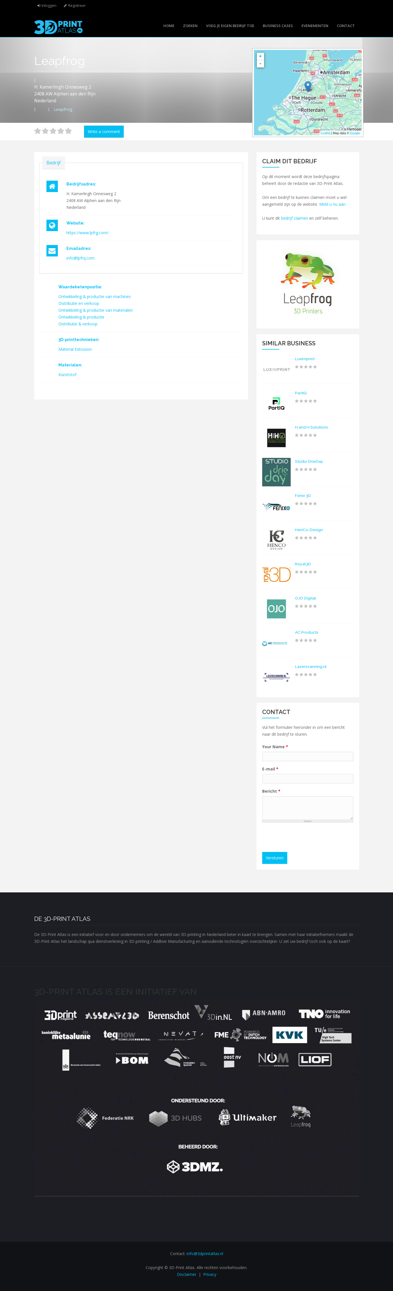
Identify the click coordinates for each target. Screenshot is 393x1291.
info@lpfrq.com (80, 258)
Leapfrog (63, 109)
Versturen (275, 857)
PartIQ (301, 393)
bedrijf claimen (294, 218)
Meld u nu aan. (332, 204)
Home (168, 25)
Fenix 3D (303, 495)
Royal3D (303, 564)
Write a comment (104, 131)
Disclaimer (186, 1274)
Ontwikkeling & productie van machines (94, 296)
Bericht (271, 791)
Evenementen (315, 25)
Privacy (209, 1274)
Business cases (278, 25)
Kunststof (67, 374)
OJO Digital (306, 598)
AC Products (307, 632)
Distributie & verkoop (78, 324)
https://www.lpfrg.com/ (87, 232)
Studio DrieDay (309, 461)
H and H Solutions (312, 427)
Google (355, 133)
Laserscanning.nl (311, 666)
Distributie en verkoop (78, 303)
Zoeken (190, 25)
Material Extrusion (75, 349)
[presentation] (308, 838)
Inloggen (49, 5)
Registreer (77, 5)
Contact (346, 25)
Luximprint (305, 358)
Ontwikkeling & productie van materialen (95, 310)
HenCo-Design (309, 529)
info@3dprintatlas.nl (205, 1253)
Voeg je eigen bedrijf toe (230, 25)
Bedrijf (53, 162)
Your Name (275, 746)
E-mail (270, 769)
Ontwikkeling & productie (81, 317)
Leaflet (325, 133)
